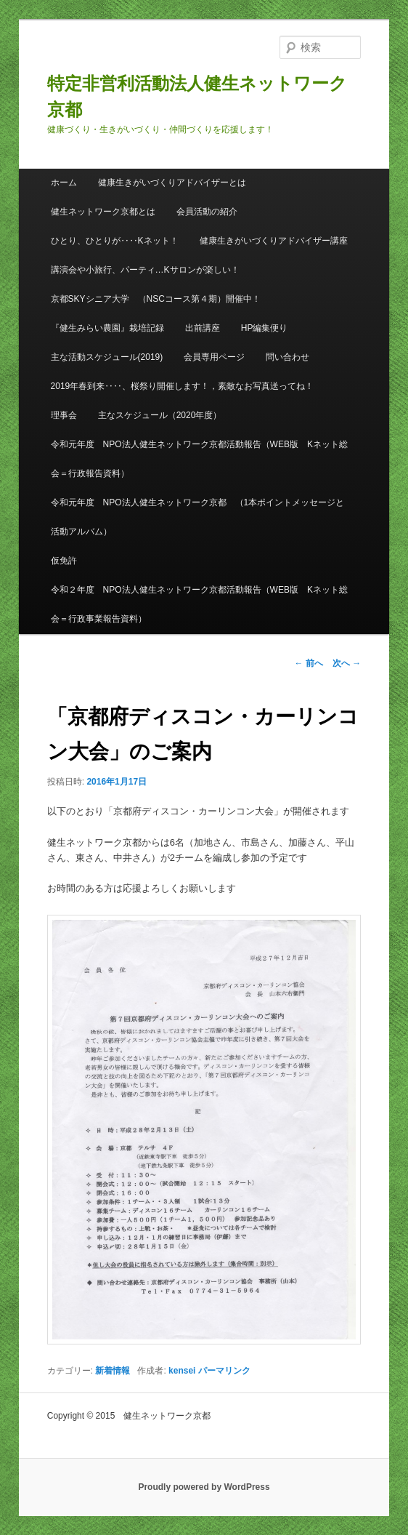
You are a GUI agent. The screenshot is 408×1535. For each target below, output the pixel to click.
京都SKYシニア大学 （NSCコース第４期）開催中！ (156, 299)
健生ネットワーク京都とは (103, 212)
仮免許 (64, 561)
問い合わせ (287, 357)
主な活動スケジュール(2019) (107, 357)
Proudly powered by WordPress (203, 1487)
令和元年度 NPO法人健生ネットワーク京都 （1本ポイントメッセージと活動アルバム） (198, 517)
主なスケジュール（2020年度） (160, 415)
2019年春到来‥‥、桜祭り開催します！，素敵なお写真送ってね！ (182, 386)
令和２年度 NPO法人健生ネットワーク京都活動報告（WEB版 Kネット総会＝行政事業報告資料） (199, 604)
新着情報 (112, 1371)
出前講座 (202, 328)
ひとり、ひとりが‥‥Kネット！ (115, 241)
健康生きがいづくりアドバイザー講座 (274, 241)
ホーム (64, 182)
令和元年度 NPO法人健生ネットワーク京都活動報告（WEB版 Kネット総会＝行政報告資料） (199, 458)
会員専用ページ (214, 357)
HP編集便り (264, 328)
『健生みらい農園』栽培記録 (107, 328)
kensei (181, 1371)
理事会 (64, 415)
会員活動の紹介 (206, 212)
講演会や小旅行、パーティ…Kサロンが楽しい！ (145, 270)
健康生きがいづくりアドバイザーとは (172, 182)
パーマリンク (224, 1371)
